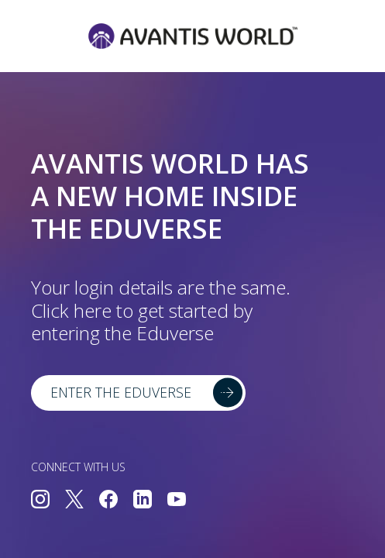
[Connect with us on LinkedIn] (142, 501)
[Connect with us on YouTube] (176, 501)
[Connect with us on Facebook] (108, 501)
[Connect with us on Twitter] (74, 501)
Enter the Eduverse (120, 392)
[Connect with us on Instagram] (40, 501)
